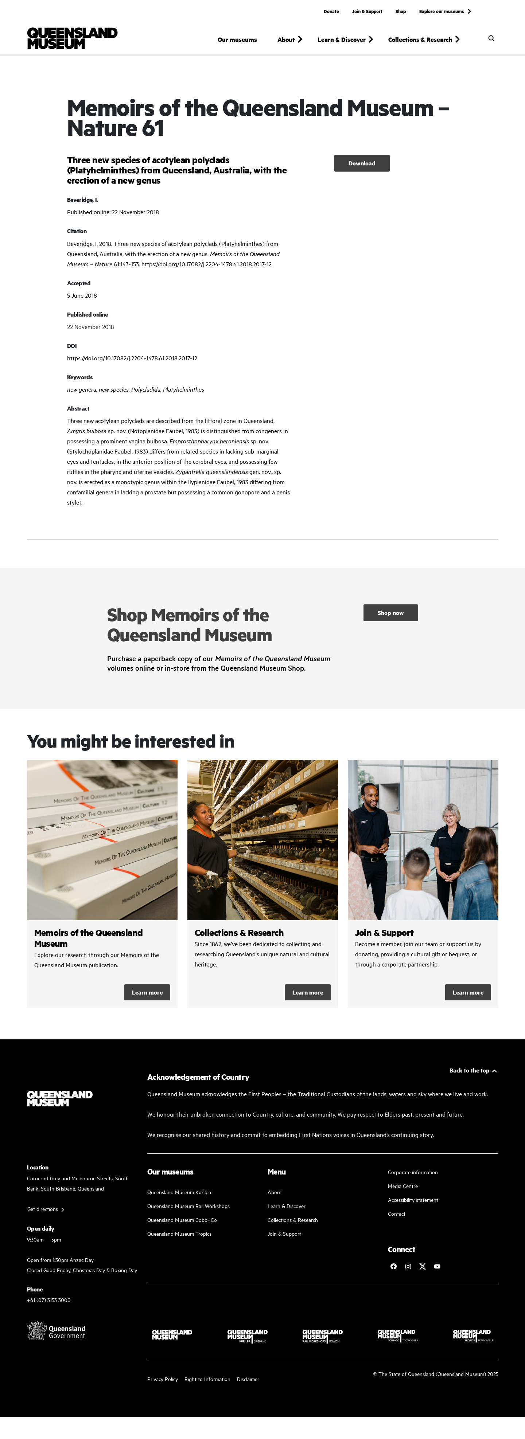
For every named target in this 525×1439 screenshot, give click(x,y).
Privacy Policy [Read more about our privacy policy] (162, 1378)
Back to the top (470, 1070)
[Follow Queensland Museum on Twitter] (422, 1266)
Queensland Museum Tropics (179, 1233)
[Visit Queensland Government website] (56, 1330)
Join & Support (367, 11)
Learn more (147, 992)
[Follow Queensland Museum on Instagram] (407, 1266)
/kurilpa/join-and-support (423, 884)
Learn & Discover (287, 1205)
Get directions (42, 1208)
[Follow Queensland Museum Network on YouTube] (437, 1266)
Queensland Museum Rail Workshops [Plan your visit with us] (188, 1205)
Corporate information (413, 1171)
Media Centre (403, 1185)
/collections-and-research (262, 884)
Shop (401, 11)
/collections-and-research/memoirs (102, 884)
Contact (396, 1213)
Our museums (237, 39)
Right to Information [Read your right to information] (207, 1378)
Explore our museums (441, 11)
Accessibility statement (413, 1199)
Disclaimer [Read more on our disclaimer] (248, 1378)
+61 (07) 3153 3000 (49, 1299)
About (275, 1191)
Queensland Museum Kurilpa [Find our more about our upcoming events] (179, 1191)
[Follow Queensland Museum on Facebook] (393, 1266)
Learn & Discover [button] (342, 39)
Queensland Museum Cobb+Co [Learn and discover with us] (182, 1219)
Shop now (391, 612)
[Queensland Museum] (72, 38)
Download (362, 163)
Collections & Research (293, 1219)
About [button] (286, 39)
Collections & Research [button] (420, 39)
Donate (331, 11)
